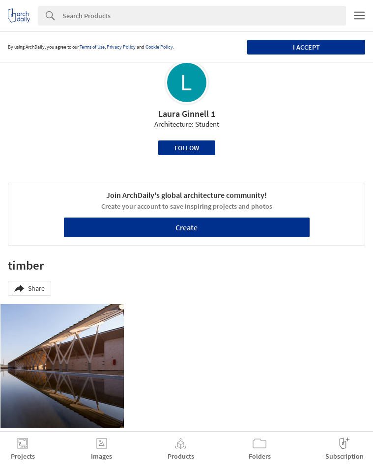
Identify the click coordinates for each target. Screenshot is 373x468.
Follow (186, 147)
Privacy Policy (121, 47)
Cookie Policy (159, 47)
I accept (306, 47)
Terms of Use (92, 47)
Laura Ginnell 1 (186, 113)
